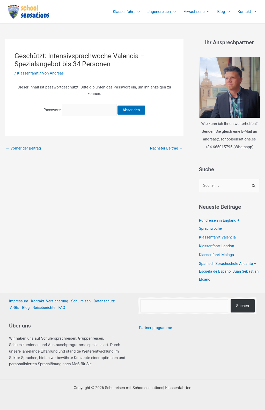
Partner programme (156, 327)
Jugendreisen (162, 12)
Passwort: (80, 109)
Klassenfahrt (126, 12)
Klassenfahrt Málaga (217, 254)
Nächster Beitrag (166, 147)
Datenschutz (106, 300)
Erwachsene (196, 12)
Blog (223, 12)
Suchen (242, 305)
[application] (137, 12)
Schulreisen (82, 300)
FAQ (62, 307)
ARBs (14, 307)
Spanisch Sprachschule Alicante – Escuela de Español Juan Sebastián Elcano (228, 271)
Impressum (18, 300)
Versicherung (58, 300)
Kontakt (247, 12)
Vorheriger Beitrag (24, 147)
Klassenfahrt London (217, 245)
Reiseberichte (44, 307)
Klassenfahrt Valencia (218, 237)
